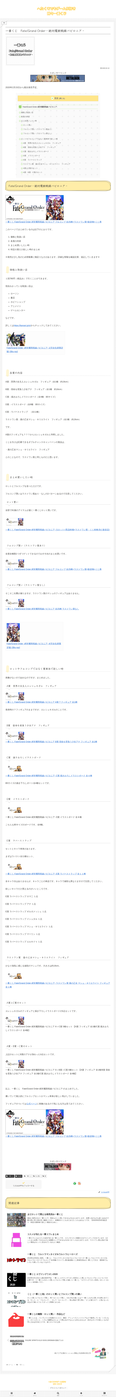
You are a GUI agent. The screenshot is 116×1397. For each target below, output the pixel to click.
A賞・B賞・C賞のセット (33, 174)
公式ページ (31, 1105)
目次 (56, 98)
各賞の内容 (25, 117)
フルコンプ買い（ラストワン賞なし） (38, 134)
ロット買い (27, 126)
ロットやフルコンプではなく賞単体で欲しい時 (39, 140)
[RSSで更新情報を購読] (79, 1185)
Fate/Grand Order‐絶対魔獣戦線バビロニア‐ (40, 107)
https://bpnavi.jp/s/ (22, 327)
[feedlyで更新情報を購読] (75, 1185)
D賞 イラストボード (31, 157)
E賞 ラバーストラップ (32, 161)
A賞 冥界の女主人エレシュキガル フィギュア (42, 144)
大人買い (37, 1178)
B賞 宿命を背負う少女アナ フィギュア (39, 148)
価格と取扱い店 (27, 113)
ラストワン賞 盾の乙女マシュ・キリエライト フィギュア (46, 165)
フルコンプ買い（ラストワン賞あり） (38, 130)
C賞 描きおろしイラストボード (36, 153)
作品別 (19, 1178)
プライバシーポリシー (58, 1390)
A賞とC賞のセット (30, 170)
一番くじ (10, 1178)
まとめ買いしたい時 (29, 121)
